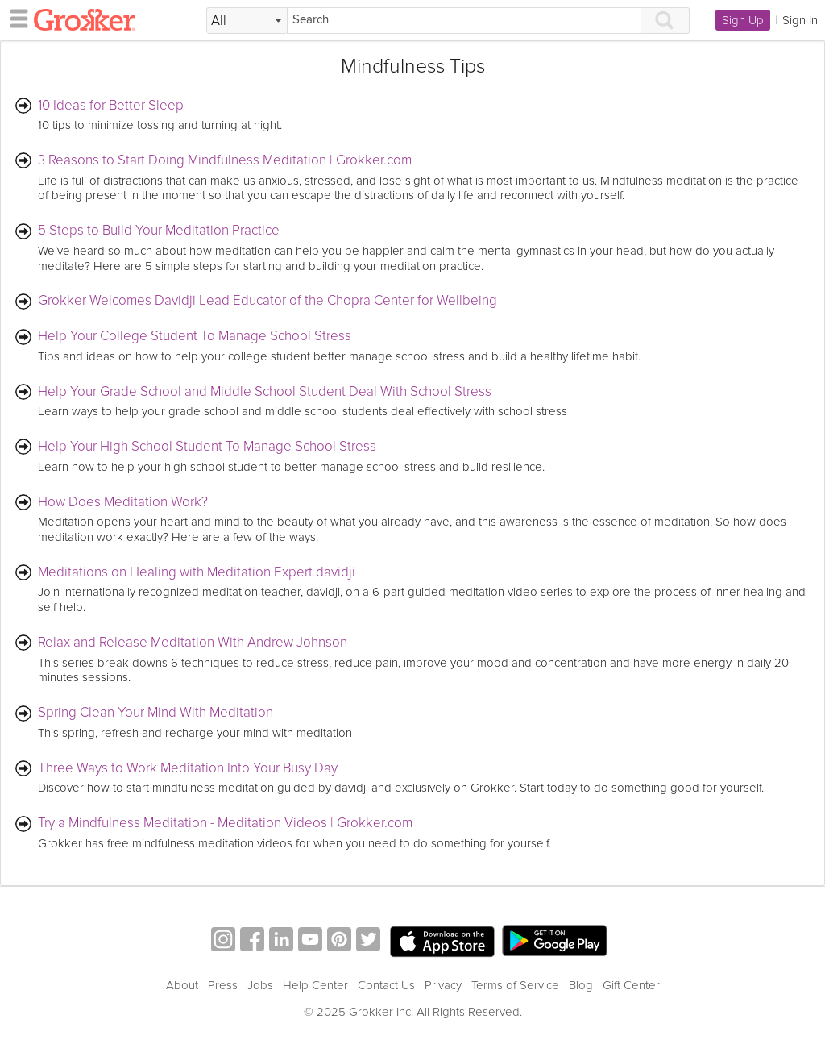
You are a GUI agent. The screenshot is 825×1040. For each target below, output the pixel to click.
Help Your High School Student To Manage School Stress (207, 447)
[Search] (464, 20)
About (182, 985)
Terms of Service (515, 985)
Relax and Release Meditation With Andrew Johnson (192, 643)
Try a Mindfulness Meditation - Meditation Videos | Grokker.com (225, 823)
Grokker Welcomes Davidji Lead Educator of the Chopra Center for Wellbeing (267, 301)
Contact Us (386, 985)
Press (223, 985)
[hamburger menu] (14, 17)
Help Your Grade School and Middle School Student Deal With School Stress (264, 392)
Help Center (315, 985)
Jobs (260, 985)
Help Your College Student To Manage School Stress (194, 336)
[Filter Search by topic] (247, 21)
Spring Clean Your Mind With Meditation (155, 713)
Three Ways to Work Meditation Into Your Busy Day (188, 768)
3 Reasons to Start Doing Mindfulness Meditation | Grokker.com (225, 160)
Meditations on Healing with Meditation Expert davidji (196, 572)
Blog (581, 985)
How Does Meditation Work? (123, 502)
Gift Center (631, 985)
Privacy (443, 985)
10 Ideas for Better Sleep (111, 106)
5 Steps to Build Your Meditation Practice (159, 231)
